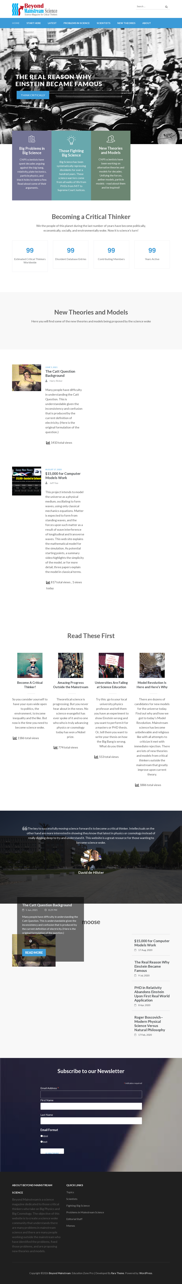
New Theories (126, 23)
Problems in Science (77, 23)
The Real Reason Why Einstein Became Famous (151, 966)
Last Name (46, 1114)
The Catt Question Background (60, 373)
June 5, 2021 (51, 367)
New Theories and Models (111, 150)
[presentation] (7, 87)
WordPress (145, 1273)
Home (15, 23)
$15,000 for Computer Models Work (63, 475)
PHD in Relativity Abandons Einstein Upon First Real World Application (152, 993)
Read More (34, 952)
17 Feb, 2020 (145, 1034)
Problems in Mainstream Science (85, 1212)
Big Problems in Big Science (32, 150)
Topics (70, 1192)
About (146, 23)
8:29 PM (52, 910)
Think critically (33, 95)
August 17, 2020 (53, 469)
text (45, 1141)
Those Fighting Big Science (71, 152)
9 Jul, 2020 (143, 975)
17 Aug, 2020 (145, 950)
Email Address (49, 1088)
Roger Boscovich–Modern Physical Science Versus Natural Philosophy (149, 1023)
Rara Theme (117, 1273)
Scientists (103, 23)
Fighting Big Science (78, 1205)
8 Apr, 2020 (144, 1005)
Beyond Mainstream (60, 1273)
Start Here (34, 23)
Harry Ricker (56, 380)
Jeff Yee (54, 483)
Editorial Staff (74, 1218)
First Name (46, 1100)
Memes (70, 1225)
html (45, 1136)
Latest (52, 23)
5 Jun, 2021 (32, 910)
